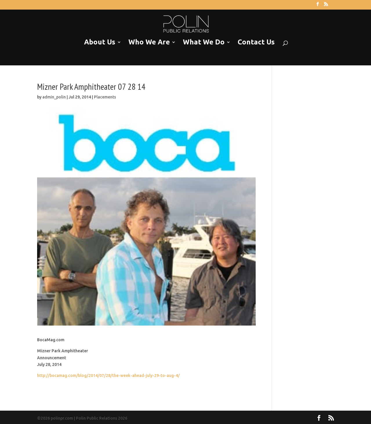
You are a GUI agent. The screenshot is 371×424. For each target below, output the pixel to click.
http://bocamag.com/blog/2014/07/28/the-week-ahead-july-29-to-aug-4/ (108, 375)
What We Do (204, 42)
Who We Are (149, 42)
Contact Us (256, 42)
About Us (99, 42)
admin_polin (54, 97)
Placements (105, 97)
